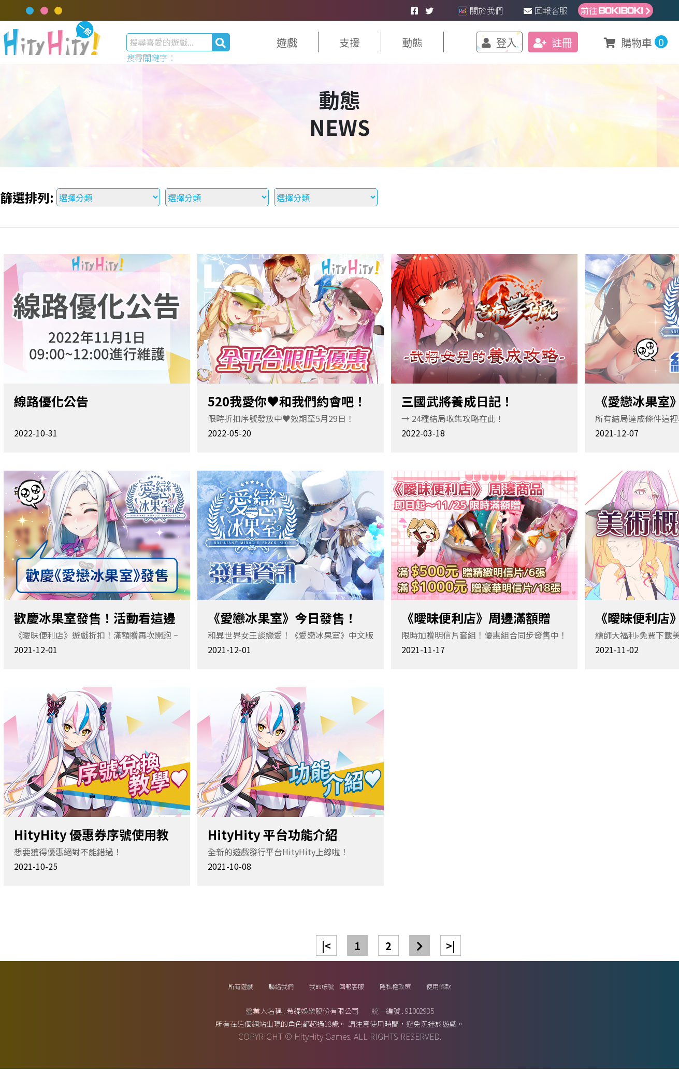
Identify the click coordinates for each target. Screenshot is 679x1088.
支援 (367, 46)
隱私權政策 (426, 1000)
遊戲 (307, 46)
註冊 (533, 46)
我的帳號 (306, 1000)
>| (450, 955)
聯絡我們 (248, 1000)
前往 (616, 10)
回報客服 (546, 10)
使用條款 (489, 1000)
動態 (426, 46)
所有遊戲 (190, 1000)
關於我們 (480, 10)
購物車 (608, 44)
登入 (481, 46)
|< (326, 955)
